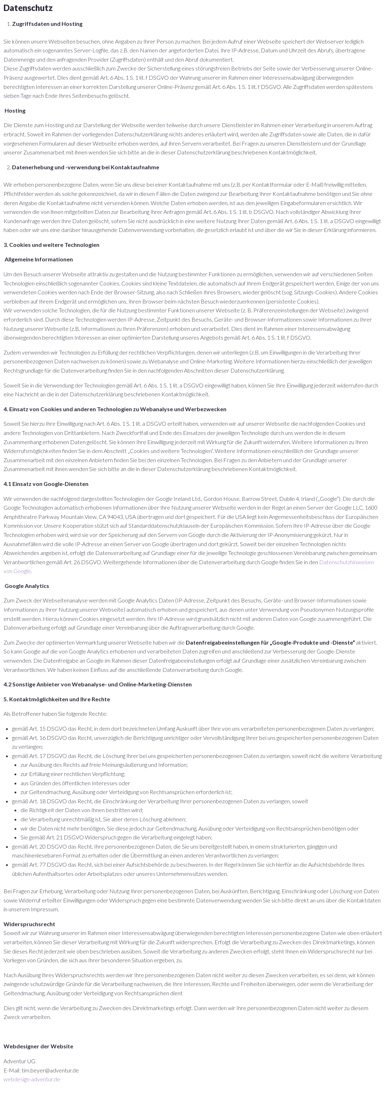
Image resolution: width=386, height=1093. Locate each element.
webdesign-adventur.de (32, 1079)
